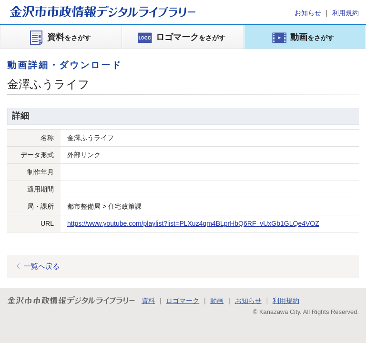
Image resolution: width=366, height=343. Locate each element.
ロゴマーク (182, 300)
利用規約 (345, 13)
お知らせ (308, 13)
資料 (148, 300)
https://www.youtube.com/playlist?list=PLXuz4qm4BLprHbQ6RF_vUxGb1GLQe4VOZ (193, 223)
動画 (217, 300)
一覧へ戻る (42, 266)
